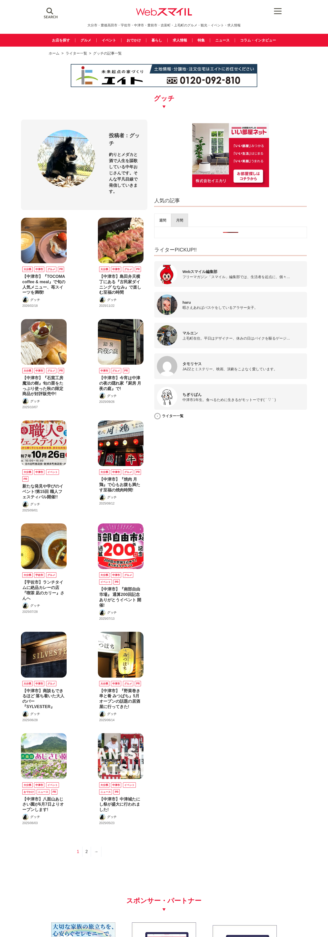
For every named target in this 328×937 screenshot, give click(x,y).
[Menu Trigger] (272, 11)
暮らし (156, 40)
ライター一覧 (76, 53)
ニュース (224, 40)
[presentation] (238, 218)
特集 (202, 40)
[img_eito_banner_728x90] (164, 86)
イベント (106, 40)
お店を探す (56, 40)
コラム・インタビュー (262, 40)
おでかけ (132, 40)
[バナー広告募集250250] (127, 815)
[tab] (238, 218)
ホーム (54, 53)
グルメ (82, 40)
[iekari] (268, 184)
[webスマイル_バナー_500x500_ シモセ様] (273, 815)
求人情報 (180, 40)
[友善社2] (54, 815)
